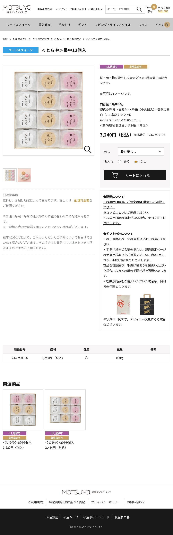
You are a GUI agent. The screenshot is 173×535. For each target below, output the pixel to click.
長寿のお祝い (74, 39)
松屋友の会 (122, 517)
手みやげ (64, 25)
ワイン (143, 25)
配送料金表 (81, 200)
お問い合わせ (95, 9)
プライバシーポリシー (106, 502)
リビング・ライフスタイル (113, 25)
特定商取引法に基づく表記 (67, 502)
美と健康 (44, 25)
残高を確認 (163, 11)
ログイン (60, 9)
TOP (5, 39)
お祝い (58, 39)
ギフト (82, 25)
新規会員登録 (45, 9)
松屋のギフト (20, 39)
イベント (161, 25)
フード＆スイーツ (19, 25)
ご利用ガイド (77, 9)
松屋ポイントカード (96, 517)
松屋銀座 (52, 517)
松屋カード (70, 517)
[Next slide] (167, 25)
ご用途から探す (40, 39)
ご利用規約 (35, 502)
